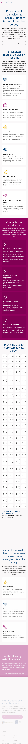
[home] (6, 2)
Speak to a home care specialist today (14, 673)
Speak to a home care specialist (12, 716)
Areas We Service (18, 737)
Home (3, 735)
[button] (25, 2)
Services (4, 737)
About (14, 735)
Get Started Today (14, 43)
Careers (15, 740)
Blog (3, 740)
